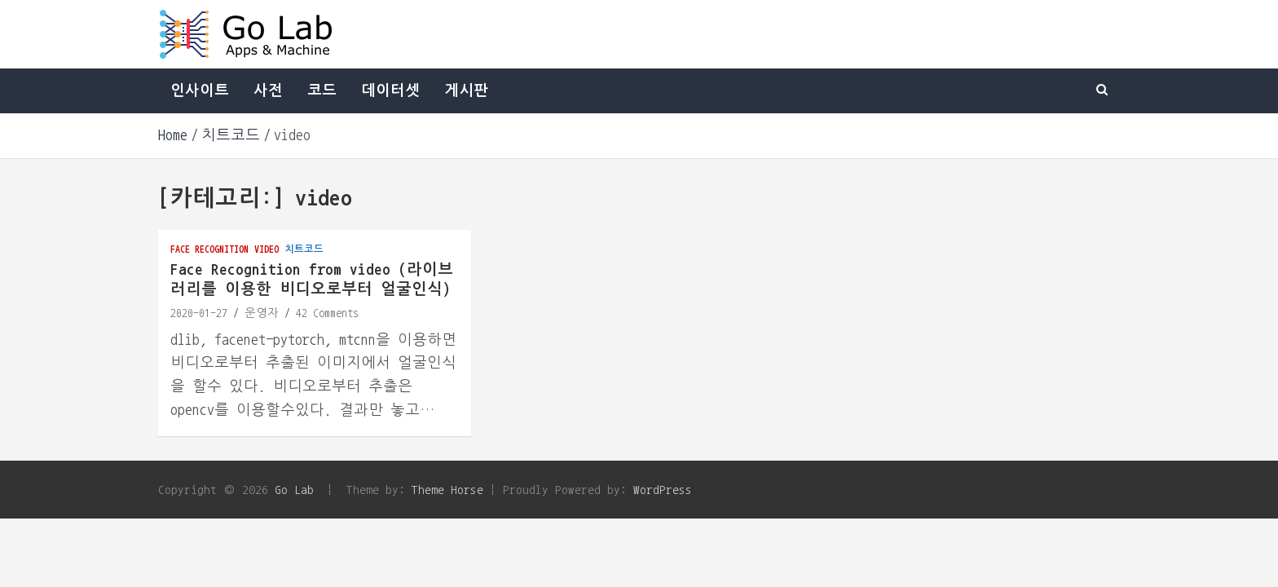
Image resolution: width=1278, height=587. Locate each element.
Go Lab (294, 489)
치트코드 (304, 249)
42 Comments (327, 313)
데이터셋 (390, 90)
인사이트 (199, 90)
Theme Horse (447, 489)
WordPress (662, 489)
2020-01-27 (198, 313)
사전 (268, 90)
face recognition (209, 249)
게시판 (466, 90)
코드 (322, 90)
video (266, 249)
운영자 (262, 313)
